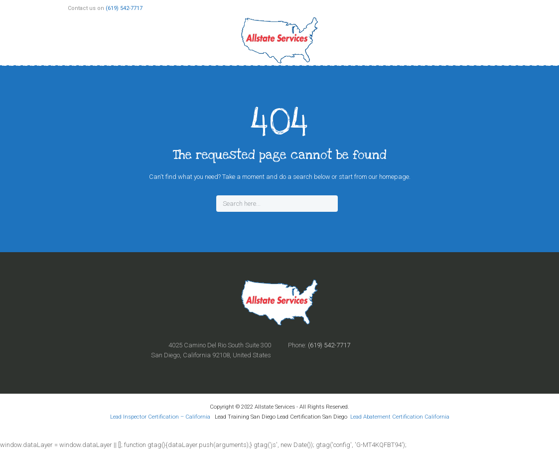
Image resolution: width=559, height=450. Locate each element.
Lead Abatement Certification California (399, 416)
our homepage (389, 176)
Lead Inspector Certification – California (161, 416)
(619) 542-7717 (124, 8)
